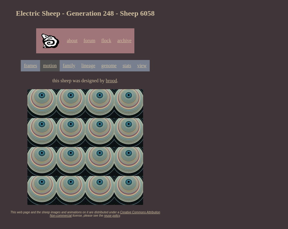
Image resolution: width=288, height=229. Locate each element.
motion (50, 65)
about (72, 40)
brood (111, 80)
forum (89, 40)
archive (124, 40)
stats (127, 65)
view (141, 65)
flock (106, 40)
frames (30, 65)
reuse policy (112, 215)
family (69, 65)
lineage (88, 65)
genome (109, 65)
